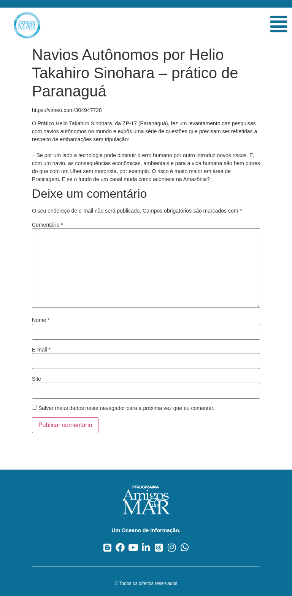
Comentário (47, 224)
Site (36, 379)
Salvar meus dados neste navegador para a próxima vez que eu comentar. (126, 408)
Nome (41, 320)
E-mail (41, 349)
